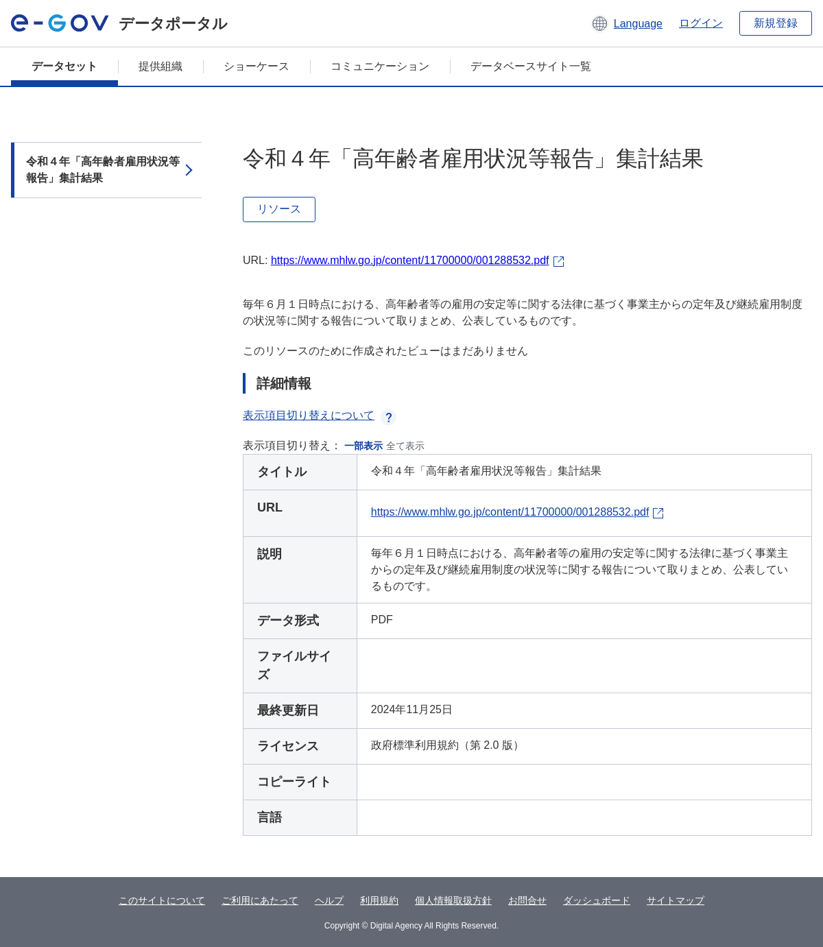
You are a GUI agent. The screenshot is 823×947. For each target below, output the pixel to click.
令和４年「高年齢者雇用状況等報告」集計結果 (103, 170)
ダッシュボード (596, 900)
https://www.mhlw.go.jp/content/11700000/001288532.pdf (410, 260)
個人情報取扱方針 (453, 900)
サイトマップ (675, 900)
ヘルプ (329, 900)
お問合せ (527, 900)
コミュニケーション (380, 66)
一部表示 (363, 445)
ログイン (701, 23)
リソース (279, 209)
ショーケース (256, 66)
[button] (627, 23)
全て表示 (405, 445)
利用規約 (379, 900)
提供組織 (160, 66)
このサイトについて (162, 900)
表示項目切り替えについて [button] (319, 415)
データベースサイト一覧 (530, 66)
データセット (64, 66)
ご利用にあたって (260, 900)
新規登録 (776, 23)
